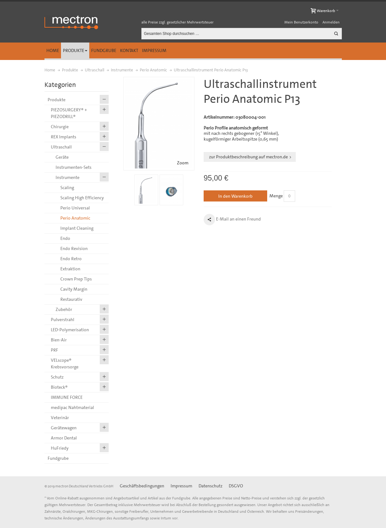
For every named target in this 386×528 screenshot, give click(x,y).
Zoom (182, 163)
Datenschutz (210, 486)
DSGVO (236, 486)
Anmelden (331, 22)
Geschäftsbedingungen (142, 486)
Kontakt (129, 50)
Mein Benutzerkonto (301, 22)
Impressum (154, 50)
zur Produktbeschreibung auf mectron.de (248, 157)
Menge (276, 196)
